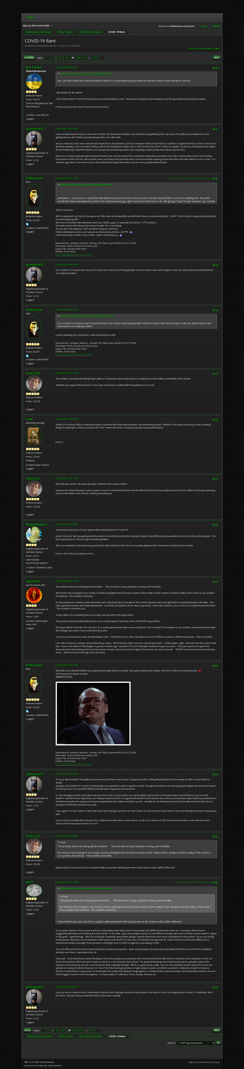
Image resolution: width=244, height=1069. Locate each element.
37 (85, 57)
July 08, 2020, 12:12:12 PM (66, 373)
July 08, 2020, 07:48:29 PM (66, 836)
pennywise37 (34, 129)
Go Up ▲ (216, 1062)
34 (66, 57)
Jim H (29, 882)
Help (191, 1062)
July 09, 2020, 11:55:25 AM (66, 882)
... (56, 57)
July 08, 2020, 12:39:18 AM (66, 128)
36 (79, 57)
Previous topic (196, 48)
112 (95, 57)
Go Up (27, 1030)
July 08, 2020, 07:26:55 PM (66, 774)
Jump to (171, 1042)
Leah (29, 419)
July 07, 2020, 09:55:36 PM (66, 67)
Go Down (29, 58)
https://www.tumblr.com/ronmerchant (73, 254)
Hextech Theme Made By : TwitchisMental (42, 1065)
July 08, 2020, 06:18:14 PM (66, 665)
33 (60, 57)
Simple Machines (47, 1062)
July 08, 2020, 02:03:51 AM (66, 264)
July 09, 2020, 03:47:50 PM (66, 987)
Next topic (213, 48)
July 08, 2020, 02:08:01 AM (66, 309)
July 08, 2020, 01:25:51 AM (66, 178)
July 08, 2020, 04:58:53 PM (66, 524)
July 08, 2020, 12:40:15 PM (66, 419)
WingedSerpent (36, 524)
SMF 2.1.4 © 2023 (31, 1062)
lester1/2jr (33, 373)
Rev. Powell (33, 67)
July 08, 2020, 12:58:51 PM (66, 478)
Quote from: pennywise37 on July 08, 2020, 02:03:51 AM (86, 316)
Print (217, 58)
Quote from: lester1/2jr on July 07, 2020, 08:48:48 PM (85, 73)
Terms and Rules (202, 1062)
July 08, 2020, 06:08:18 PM (66, 581)
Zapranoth (33, 581)
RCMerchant (34, 178)
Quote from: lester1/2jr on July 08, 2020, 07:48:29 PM (85, 888)
